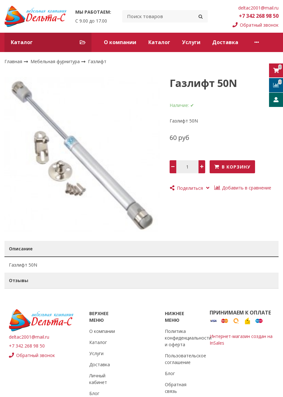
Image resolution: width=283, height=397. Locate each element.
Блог (94, 393)
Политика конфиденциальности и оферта (188, 337)
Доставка (225, 42)
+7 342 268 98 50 (259, 15)
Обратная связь (175, 387)
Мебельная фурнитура (55, 61)
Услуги (191, 42)
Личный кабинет (98, 379)
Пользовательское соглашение (185, 359)
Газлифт (97, 62)
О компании (120, 42)
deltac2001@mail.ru (258, 8)
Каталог (159, 42)
